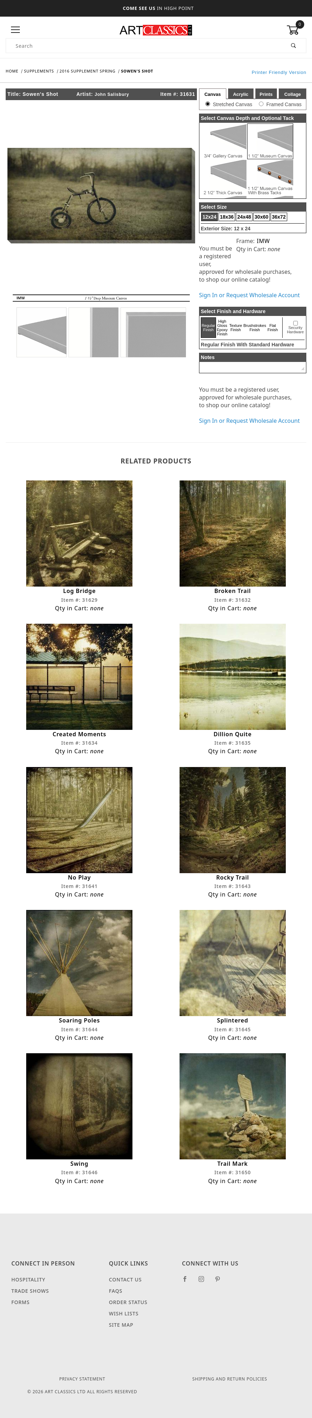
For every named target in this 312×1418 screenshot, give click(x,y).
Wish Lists (124, 1313)
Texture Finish (235, 327)
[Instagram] (204, 1282)
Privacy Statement (82, 1379)
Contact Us (125, 1279)
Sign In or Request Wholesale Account (249, 295)
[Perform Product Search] (294, 46)
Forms (20, 1302)
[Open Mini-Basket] (296, 30)
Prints (266, 94)
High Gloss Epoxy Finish (222, 327)
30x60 (261, 217)
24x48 (244, 217)
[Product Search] (144, 46)
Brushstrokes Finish (254, 327)
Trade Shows (30, 1291)
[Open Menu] (15, 30)
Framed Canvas (284, 104)
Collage (292, 94)
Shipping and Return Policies (229, 1379)
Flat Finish (272, 327)
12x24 (209, 217)
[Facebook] (188, 1282)
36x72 (279, 217)
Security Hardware (295, 329)
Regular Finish (208, 327)
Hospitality (28, 1279)
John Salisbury (112, 94)
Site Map (121, 1325)
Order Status (128, 1302)
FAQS (116, 1291)
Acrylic (240, 94)
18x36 (227, 217)
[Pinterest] (220, 1282)
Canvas (212, 94)
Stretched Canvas (232, 104)
